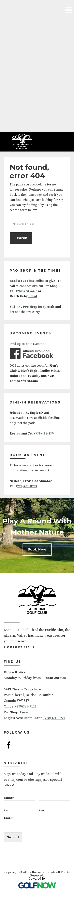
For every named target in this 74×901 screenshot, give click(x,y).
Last (41, 810)
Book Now (37, 549)
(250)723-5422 (27, 291)
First (6, 810)
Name (9, 798)
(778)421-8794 (44, 433)
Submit (13, 837)
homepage (34, 195)
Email (32, 296)
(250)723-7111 (26, 706)
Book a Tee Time (22, 281)
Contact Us (17, 647)
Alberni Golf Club (21, 142)
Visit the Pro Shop (23, 307)
